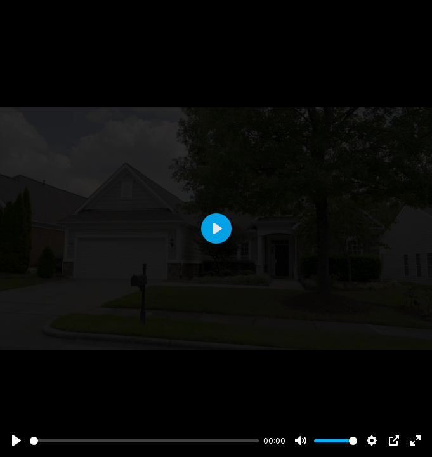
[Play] (16, 440)
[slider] (144, 441)
